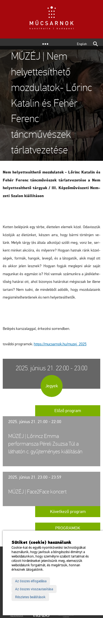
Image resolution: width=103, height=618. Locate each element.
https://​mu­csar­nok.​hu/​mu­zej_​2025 (60, 344)
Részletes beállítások (30, 597)
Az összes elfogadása (30, 581)
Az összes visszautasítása (34, 589)
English (82, 44)
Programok (67, 528)
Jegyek (51, 386)
